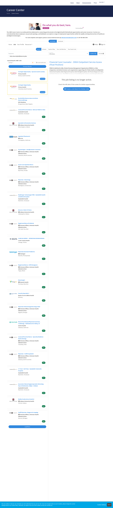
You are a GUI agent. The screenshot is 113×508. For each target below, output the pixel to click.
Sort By (10, 62)
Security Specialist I (23, 293)
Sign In (102, 44)
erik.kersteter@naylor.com (68, 37)
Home (72, 3)
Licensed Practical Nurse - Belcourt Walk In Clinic (31, 109)
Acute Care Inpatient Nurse (25, 164)
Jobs (14, 44)
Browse (44, 49)
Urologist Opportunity (24, 85)
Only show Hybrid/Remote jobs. (18, 56)
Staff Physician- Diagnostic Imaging (28, 412)
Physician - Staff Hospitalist (26, 354)
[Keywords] (28, 53)
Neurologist (21, 280)
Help (95, 44)
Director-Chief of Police (25, 210)
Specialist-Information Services (27, 123)
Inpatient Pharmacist (24, 136)
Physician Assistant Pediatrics (26, 251)
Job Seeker (53, 41)
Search (38, 49)
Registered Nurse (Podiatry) (26, 223)
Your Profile (20, 44)
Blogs (95, 3)
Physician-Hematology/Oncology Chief (29, 306)
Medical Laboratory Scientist (26, 399)
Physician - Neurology (24, 180)
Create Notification (41, 62)
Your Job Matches (61, 49)
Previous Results (27, 66)
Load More (27, 426)
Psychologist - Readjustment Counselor (29, 149)
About (78, 3)
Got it (109, 504)
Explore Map (51, 49)
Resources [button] (28, 44)
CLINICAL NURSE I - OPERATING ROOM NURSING (31, 238)
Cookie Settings (101, 504)
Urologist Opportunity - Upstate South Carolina (31, 71)
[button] (101, 53)
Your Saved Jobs (72, 49)
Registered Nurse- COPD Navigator (28, 265)
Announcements (86, 3)
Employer (60, 41)
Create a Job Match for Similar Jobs (76, 89)
